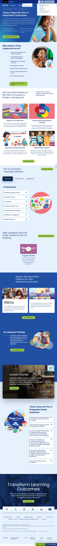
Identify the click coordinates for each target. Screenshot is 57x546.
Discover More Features (46, 236)
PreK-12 (5, 1)
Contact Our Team (28, 503)
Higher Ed (11, 1)
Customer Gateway (7, 519)
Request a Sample (47, 169)
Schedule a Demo (28, 161)
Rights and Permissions (32, 540)
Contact (49, 5)
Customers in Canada (34, 521)
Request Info (40, 544)
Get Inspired (14, 390)
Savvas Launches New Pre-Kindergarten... (29, 533)
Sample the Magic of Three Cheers (18, 83)
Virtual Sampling (51, 544)
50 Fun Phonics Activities (15, 533)
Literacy (15, 9)
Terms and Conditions (49, 540)
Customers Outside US (23, 521)
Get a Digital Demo (28, 320)
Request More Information (11, 36)
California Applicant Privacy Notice (15, 540)
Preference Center (28, 519)
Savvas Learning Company (7, 9)
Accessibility (5, 540)
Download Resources (17, 352)
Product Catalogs (13, 521)
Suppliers (39, 519)
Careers (18, 519)
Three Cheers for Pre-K (23, 9)
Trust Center (49, 519)
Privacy (26, 540)
